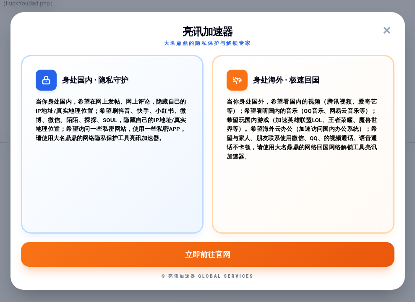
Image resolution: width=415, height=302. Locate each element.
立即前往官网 (207, 254)
